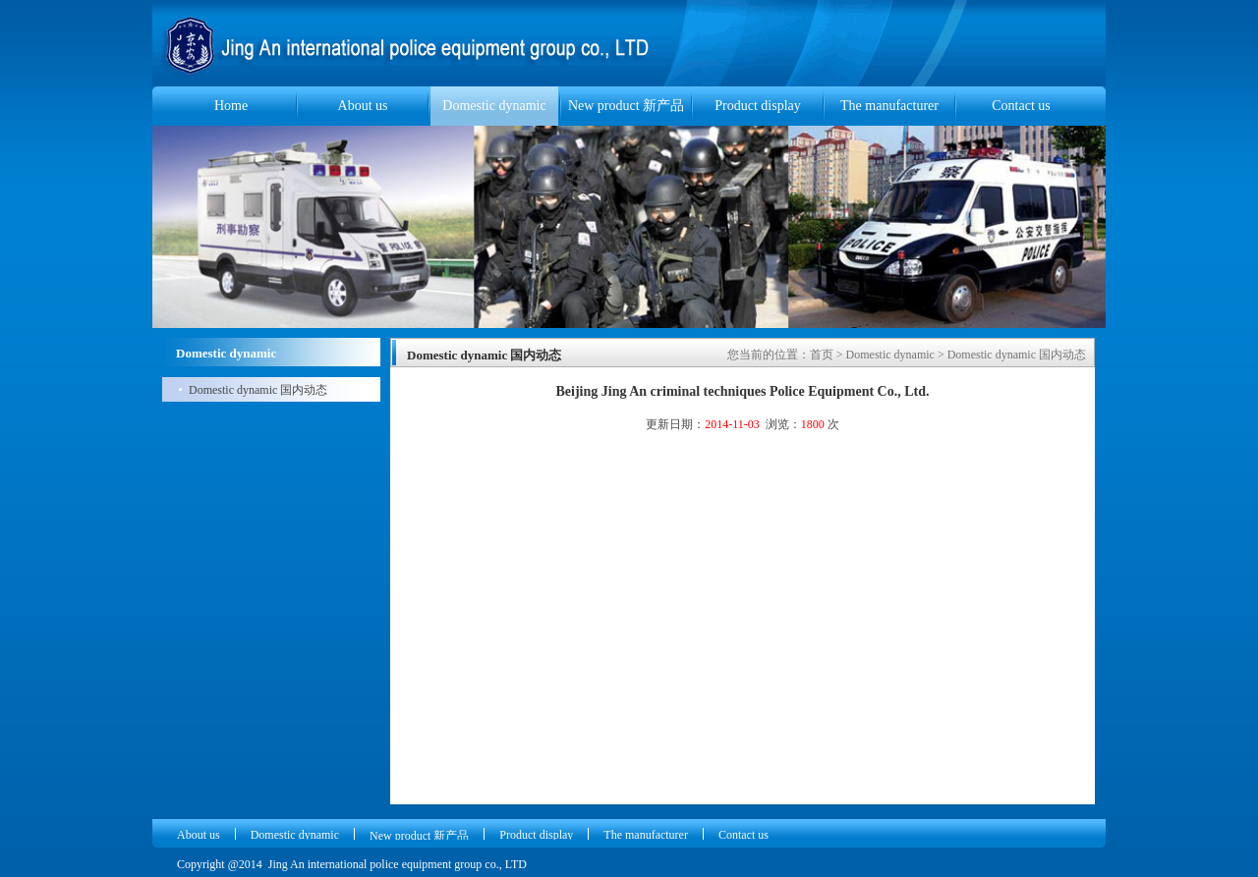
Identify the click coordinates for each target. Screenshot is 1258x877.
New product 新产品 (626, 105)
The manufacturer (889, 105)
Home (231, 105)
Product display (758, 105)
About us (363, 105)
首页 (821, 354)
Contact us (1021, 105)
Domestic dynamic (493, 105)
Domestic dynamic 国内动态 (258, 390)
